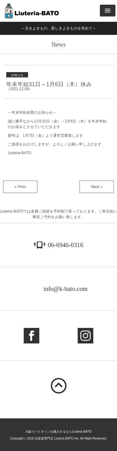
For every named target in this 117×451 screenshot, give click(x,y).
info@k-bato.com (65, 288)
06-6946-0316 (65, 245)
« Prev (20, 186)
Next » (97, 186)
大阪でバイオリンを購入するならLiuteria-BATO (58, 431)
